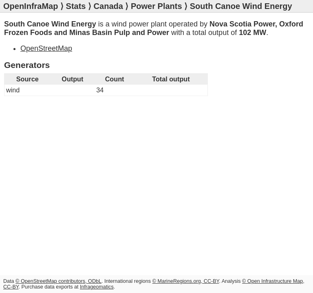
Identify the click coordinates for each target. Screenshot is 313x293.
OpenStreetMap (46, 48)
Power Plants (156, 6)
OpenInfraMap (30, 6)
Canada (108, 6)
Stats (76, 6)
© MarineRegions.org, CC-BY (185, 281)
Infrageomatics (97, 287)
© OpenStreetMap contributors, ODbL (58, 281)
